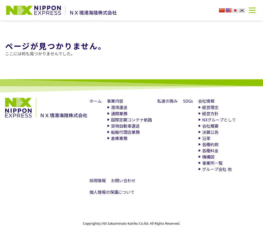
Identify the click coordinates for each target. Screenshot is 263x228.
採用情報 (97, 180)
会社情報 (206, 101)
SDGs (188, 101)
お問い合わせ (123, 180)
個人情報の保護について (112, 192)
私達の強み (167, 101)
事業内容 (115, 101)
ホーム (95, 101)
